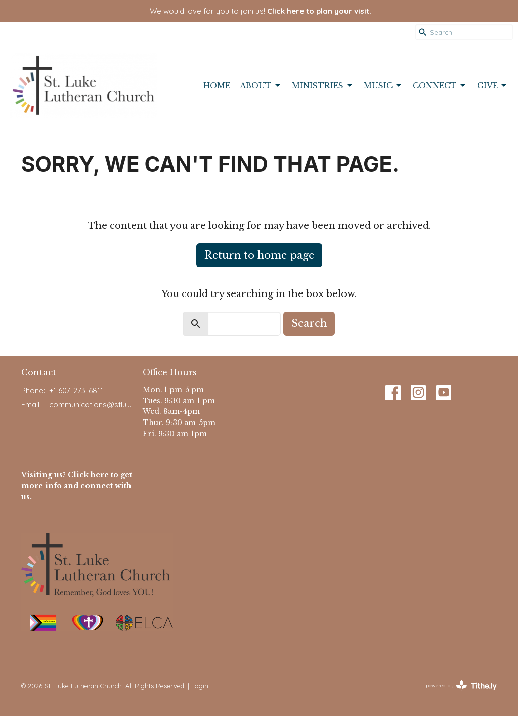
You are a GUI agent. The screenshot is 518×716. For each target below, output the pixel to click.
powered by (461, 685)
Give (492, 85)
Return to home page (259, 255)
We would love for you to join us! (260, 11)
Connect (440, 85)
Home (216, 85)
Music (383, 85)
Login (199, 686)
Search (309, 323)
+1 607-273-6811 (76, 390)
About (261, 85)
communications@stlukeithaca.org (91, 404)
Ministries (323, 85)
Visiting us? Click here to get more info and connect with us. (76, 485)
